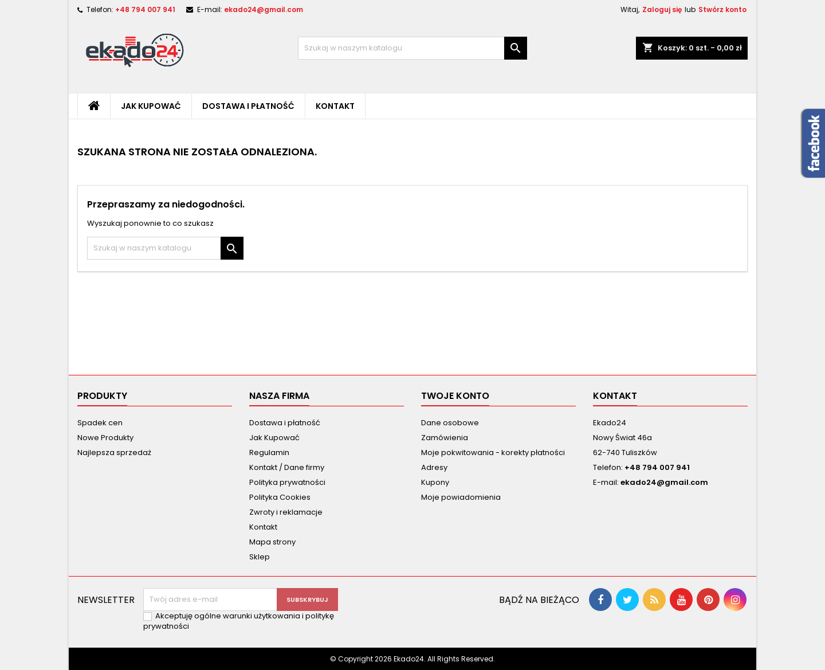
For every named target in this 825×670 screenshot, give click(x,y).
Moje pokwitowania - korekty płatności (493, 452)
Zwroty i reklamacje (286, 512)
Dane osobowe (450, 422)
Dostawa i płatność (248, 106)
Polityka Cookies (280, 497)
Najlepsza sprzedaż (114, 452)
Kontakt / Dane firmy (286, 467)
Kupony (435, 482)
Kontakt (335, 106)
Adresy (434, 467)
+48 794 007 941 (145, 9)
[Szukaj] (412, 48)
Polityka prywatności (287, 482)
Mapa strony (272, 541)
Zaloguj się (662, 9)
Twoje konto (455, 395)
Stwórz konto (722, 9)
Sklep (259, 556)
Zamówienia (444, 437)
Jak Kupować (151, 106)
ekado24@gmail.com (263, 9)
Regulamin (269, 452)
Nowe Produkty (105, 437)
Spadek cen (100, 422)
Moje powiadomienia (461, 497)
